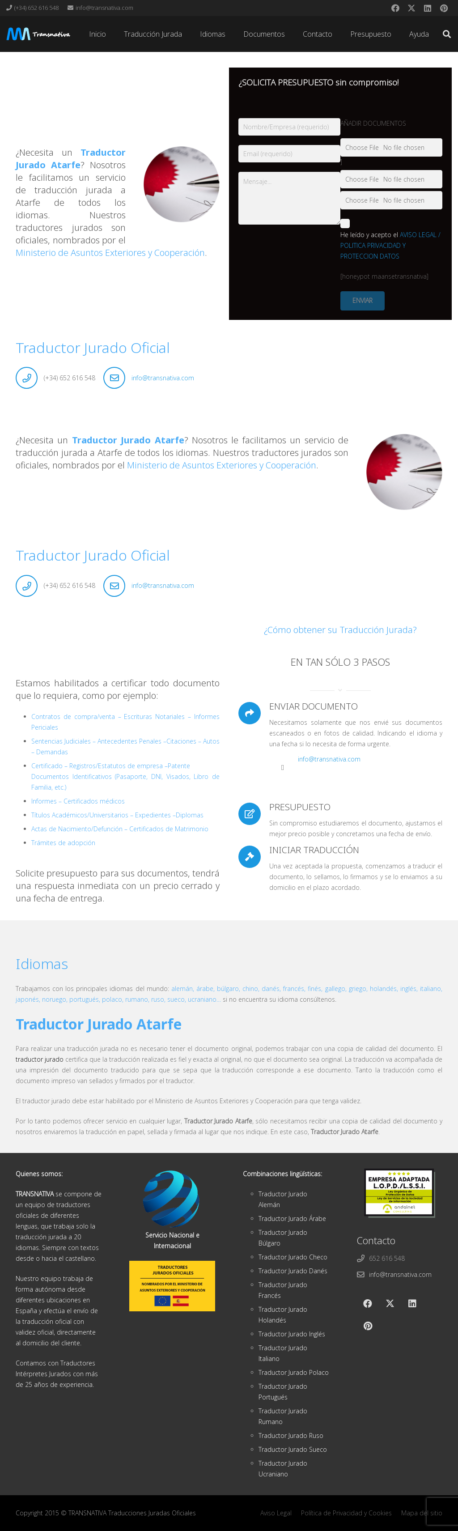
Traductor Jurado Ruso (291, 1435)
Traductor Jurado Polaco (294, 1372)
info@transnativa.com (162, 378)
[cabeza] (38, 34)
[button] (447, 34)
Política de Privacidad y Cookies (346, 1513)
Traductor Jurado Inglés (292, 1334)
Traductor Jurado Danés (293, 1271)
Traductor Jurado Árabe (292, 1218)
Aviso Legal (276, 1513)
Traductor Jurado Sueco (293, 1449)
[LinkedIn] (428, 8)
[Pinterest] (444, 8)
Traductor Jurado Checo (293, 1257)
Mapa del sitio (421, 1513)
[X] (411, 8)
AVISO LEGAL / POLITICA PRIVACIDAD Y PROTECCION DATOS (390, 245)
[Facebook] (395, 8)
